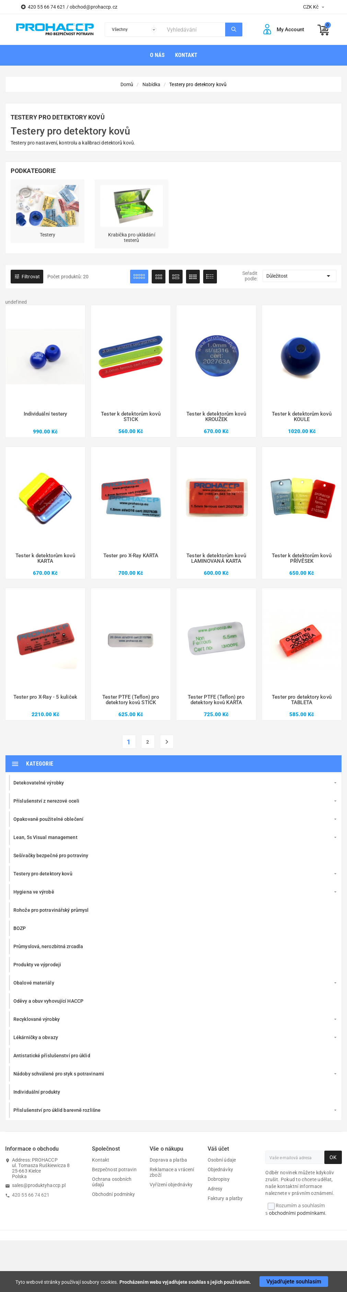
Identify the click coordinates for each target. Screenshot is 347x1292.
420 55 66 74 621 (31, 1195)
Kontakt (100, 1160)
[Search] (194, 29)
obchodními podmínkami (297, 1213)
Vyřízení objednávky (171, 1184)
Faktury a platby (225, 1198)
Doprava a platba (168, 1160)
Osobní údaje (222, 1160)
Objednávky (220, 1169)
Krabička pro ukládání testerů (131, 237)
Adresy (215, 1188)
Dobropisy (219, 1179)
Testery (48, 234)
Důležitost (299, 276)
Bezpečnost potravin (114, 1169)
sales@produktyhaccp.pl (39, 1185)
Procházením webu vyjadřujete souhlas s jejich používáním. (185, 1282)
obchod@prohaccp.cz (93, 7)
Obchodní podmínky (113, 1194)
